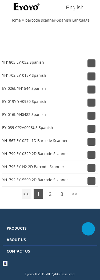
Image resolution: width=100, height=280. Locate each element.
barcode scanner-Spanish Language (57, 20)
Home (15, 20)
